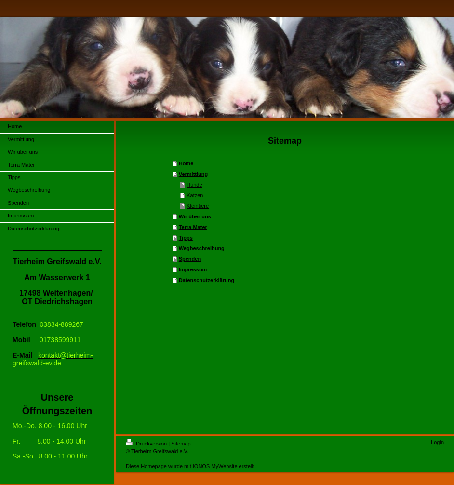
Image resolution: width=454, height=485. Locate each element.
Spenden (190, 259)
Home (186, 163)
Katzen (195, 195)
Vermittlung (193, 174)
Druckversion (147, 443)
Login (437, 442)
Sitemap (180, 443)
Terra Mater (193, 227)
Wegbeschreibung (202, 248)
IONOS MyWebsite (215, 466)
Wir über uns (195, 216)
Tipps (186, 238)
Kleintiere (198, 206)
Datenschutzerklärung (207, 280)
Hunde (194, 185)
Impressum (193, 269)
